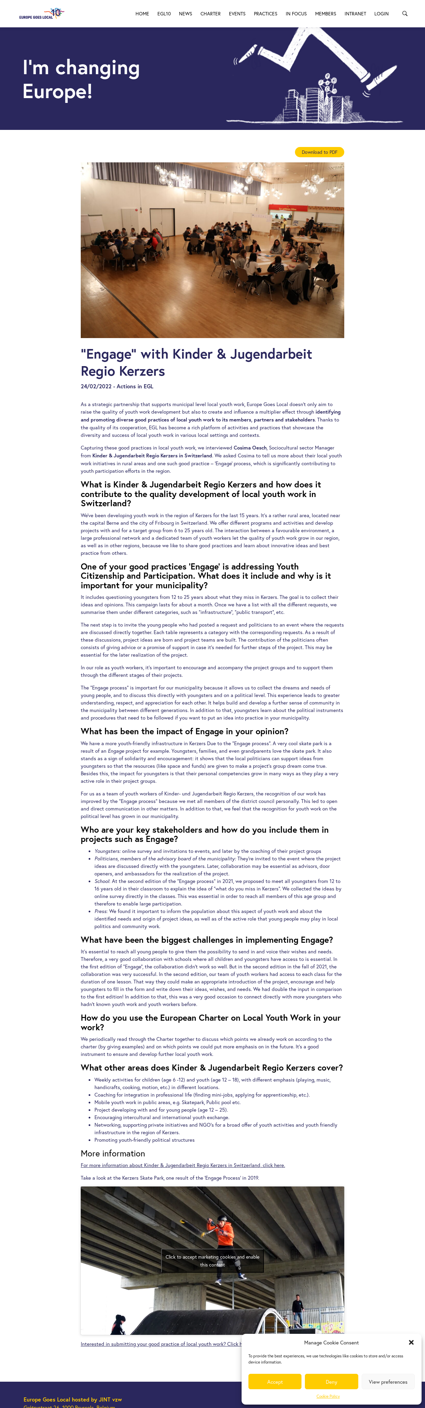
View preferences (388, 1381)
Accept (275, 1381)
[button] (411, 1342)
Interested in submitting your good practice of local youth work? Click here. (165, 1343)
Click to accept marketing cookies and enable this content (212, 1260)
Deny (331, 1381)
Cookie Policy (328, 1396)
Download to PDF (319, 152)
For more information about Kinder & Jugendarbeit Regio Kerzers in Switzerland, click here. (183, 1165)
